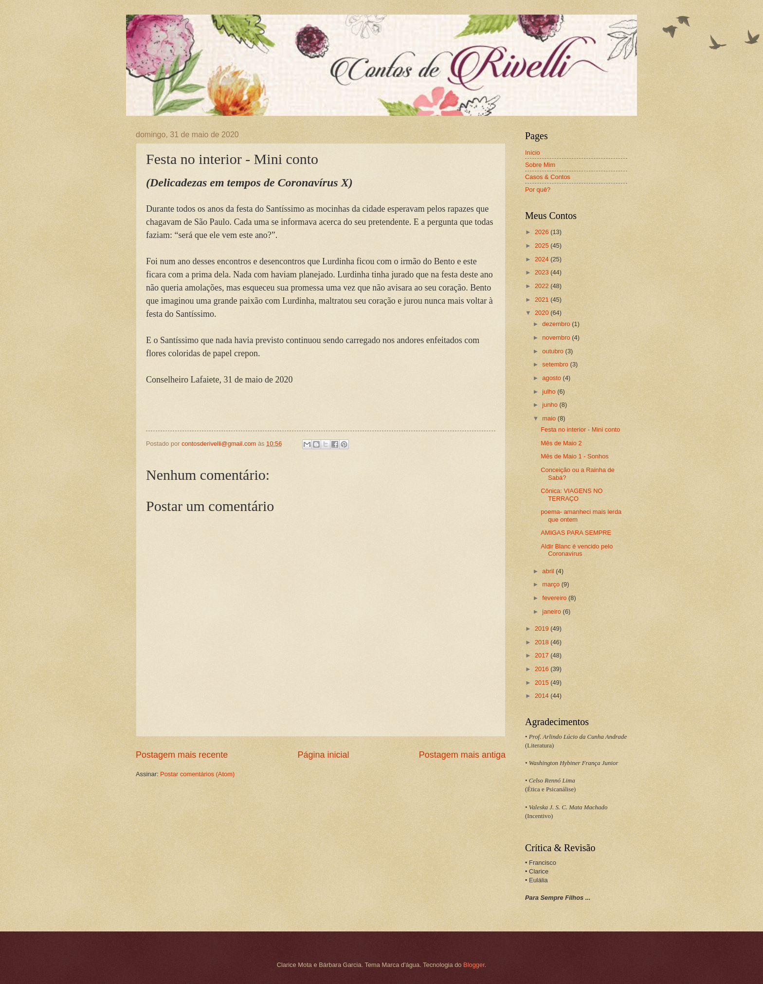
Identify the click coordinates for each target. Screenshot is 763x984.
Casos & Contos (547, 177)
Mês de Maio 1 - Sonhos (575, 456)
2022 (542, 286)
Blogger (474, 964)
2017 (542, 655)
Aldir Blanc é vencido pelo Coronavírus (577, 550)
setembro (556, 364)
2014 (542, 695)
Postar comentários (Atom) (197, 774)
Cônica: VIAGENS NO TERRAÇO (571, 494)
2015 (542, 682)
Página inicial (323, 755)
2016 (542, 669)
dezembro (557, 324)
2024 (542, 259)
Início (532, 152)
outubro (553, 351)
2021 (542, 299)
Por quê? (537, 189)
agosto (552, 378)
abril (549, 571)
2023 (542, 272)
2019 (542, 628)
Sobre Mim (540, 164)
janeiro (552, 611)
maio (549, 418)
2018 (542, 642)
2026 (542, 232)
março (551, 584)
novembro (557, 337)
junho (550, 404)
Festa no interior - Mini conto (580, 429)
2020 (542, 312)
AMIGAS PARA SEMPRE (576, 532)
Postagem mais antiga (462, 755)
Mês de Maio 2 (561, 443)
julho (549, 391)
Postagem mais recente (182, 755)
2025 (542, 245)
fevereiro (555, 597)
